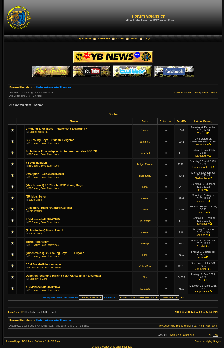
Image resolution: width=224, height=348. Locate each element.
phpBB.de (127, 346)
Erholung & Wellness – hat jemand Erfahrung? (56, 128)
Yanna (144, 130)
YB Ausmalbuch (36, 162)
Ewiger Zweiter (145, 164)
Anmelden (104, 38)
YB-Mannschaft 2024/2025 (43, 219)
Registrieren (84, 38)
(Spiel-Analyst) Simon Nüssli (44, 230)
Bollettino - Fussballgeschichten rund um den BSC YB (61, 151)
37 (207, 312)
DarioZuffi (144, 153)
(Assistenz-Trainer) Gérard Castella (49, 208)
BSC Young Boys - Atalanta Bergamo (50, 140)
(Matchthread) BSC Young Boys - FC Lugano (55, 253)
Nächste (213, 312)
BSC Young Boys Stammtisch (43, 143)
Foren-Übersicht (21, 87)
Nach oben (211, 325)
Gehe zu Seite (182, 312)
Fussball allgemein (38, 132)
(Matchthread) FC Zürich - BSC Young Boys (54, 185)
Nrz (145, 277)
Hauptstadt (145, 220)
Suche (134, 38)
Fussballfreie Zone (37, 279)
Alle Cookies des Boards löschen (174, 325)
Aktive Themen (209, 92)
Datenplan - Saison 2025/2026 (45, 174)
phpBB (21, 341)
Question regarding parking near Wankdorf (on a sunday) (63, 275)
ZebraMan (145, 266)
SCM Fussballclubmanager (43, 264)
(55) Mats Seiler (36, 196)
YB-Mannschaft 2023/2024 (43, 287)
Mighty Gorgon (213, 341)
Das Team (199, 325)
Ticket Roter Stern (37, 241)
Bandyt (145, 243)
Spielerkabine (35, 199)
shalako (145, 198)
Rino (145, 187)
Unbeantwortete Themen (53, 87)
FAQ (147, 38)
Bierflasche (145, 175)
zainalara (145, 141)
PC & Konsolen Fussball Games (44, 267)
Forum (120, 38)
